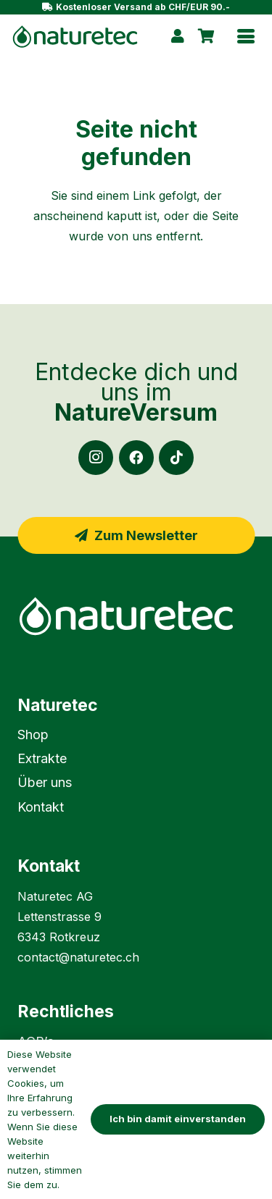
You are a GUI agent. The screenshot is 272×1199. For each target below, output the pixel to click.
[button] (246, 36)
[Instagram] (95, 457)
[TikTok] (176, 457)
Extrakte (42, 758)
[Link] (177, 36)
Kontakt (40, 807)
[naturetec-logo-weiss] (136, 616)
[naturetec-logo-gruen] (75, 36)
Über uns (44, 782)
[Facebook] (136, 457)
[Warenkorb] (206, 36)
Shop (33, 734)
